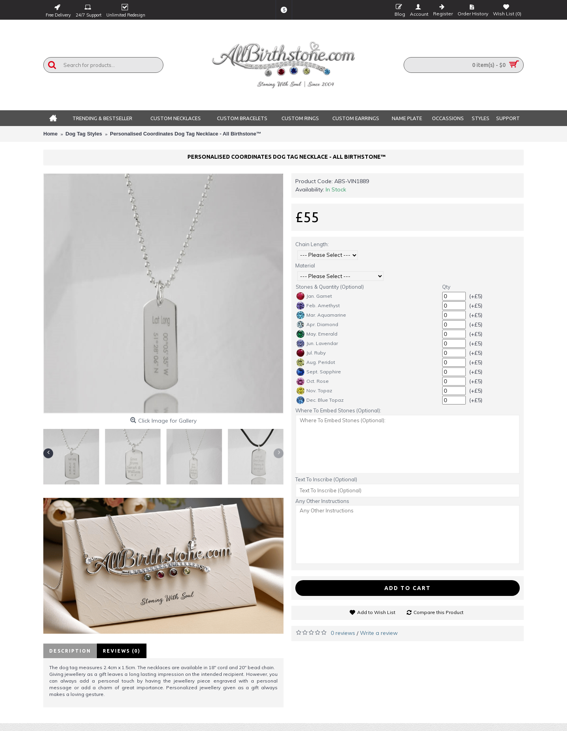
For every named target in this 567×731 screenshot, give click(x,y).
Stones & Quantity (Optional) (330, 287)
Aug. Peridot (315, 362)
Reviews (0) (122, 650)
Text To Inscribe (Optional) (326, 479)
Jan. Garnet (314, 296)
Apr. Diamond (317, 324)
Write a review (379, 632)
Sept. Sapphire (318, 372)
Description (70, 650)
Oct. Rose (312, 381)
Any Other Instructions (322, 501)
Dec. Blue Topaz (320, 400)
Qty (446, 287)
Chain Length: (312, 244)
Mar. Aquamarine (321, 315)
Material (305, 265)
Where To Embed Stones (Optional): (338, 410)
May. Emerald (316, 334)
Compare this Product (438, 612)
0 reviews (343, 632)
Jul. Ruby (311, 353)
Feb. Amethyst (318, 306)
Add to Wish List (376, 612)
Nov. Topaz (314, 391)
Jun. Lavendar (317, 343)
